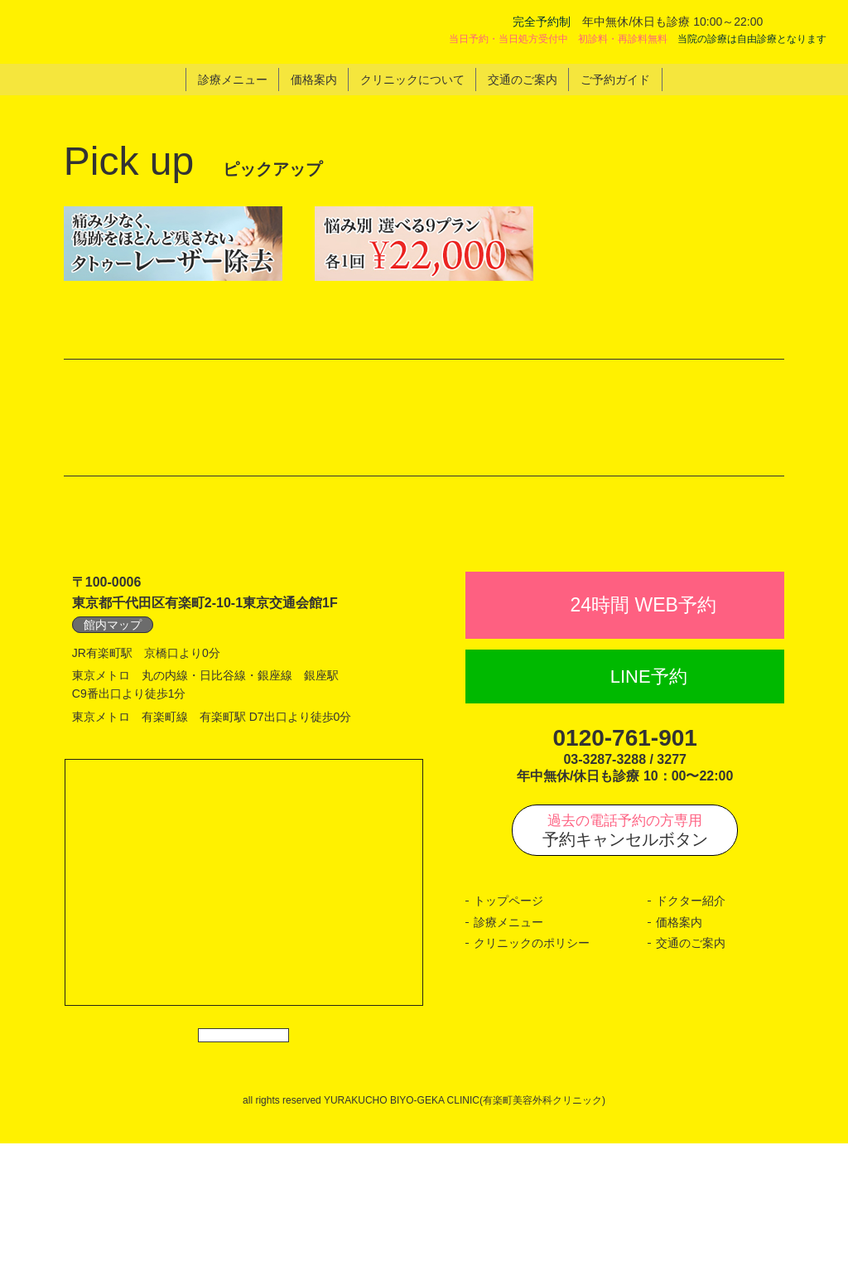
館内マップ (113, 730)
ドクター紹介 (690, 1006)
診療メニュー (508, 1028)
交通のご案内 (690, 1049)
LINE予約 (648, 782)
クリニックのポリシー (532, 1049)
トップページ (508, 1006)
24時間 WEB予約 (643, 711)
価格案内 (679, 1028)
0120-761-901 (625, 844)
